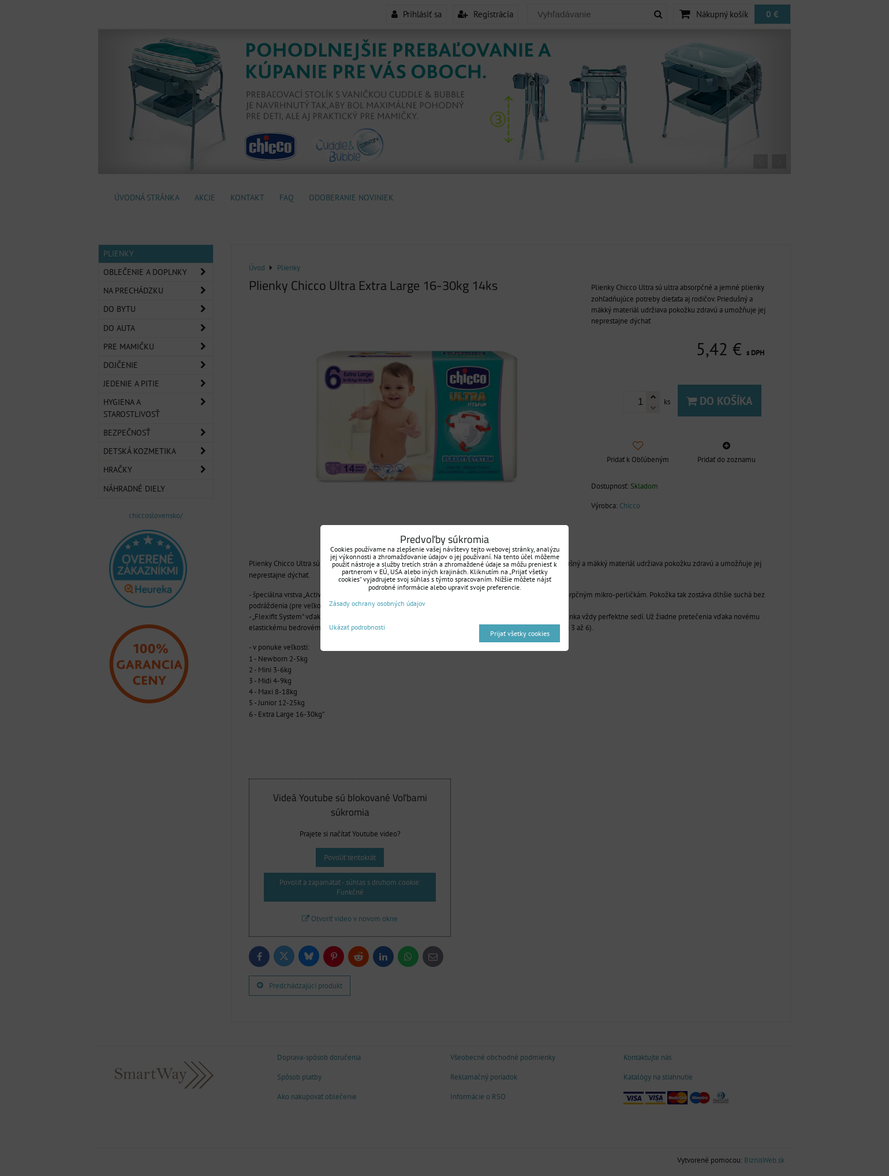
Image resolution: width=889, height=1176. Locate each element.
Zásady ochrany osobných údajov (377, 603)
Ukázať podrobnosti (357, 627)
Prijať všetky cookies (520, 633)
